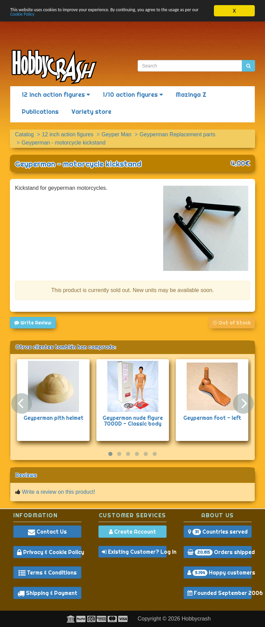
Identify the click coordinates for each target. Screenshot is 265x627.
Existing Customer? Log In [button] (134, 551)
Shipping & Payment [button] (47, 593)
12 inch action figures (56, 94)
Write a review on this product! (58, 492)
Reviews (26, 475)
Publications (40, 112)
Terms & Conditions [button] (47, 572)
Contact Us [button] (47, 531)
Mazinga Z (191, 94)
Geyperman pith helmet (53, 417)
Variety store (91, 112)
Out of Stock (232, 323)
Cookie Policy (74, 16)
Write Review (32, 323)
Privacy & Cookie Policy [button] (49, 552)
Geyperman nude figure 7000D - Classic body (133, 420)
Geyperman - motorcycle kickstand (78, 164)
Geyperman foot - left (212, 417)
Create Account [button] (132, 531)
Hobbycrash (196, 619)
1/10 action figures (133, 94)
